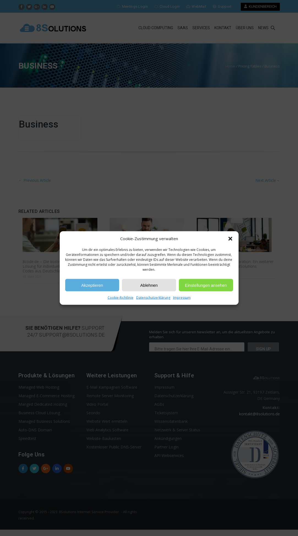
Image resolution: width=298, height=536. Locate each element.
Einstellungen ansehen (206, 285)
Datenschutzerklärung (153, 297)
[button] (230, 238)
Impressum (182, 297)
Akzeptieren (92, 285)
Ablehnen (149, 285)
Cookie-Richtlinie (120, 297)
